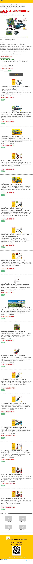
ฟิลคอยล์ (22, 521)
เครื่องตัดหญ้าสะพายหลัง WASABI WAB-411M (15, 308)
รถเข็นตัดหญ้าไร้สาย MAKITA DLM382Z (13, 379)
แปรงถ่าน (22, 530)
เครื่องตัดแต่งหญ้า (20, 15)
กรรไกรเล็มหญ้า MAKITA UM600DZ (12, 184)
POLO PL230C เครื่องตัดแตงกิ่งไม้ (11, 160)
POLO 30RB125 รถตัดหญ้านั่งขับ (11, 474)
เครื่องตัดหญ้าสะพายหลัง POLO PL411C (13, 260)
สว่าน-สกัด (8, 521)
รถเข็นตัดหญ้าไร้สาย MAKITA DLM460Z (13, 427)
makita (15, 15)
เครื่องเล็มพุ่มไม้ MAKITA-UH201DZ (12, 136)
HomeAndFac (3, 4)
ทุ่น (9, 530)
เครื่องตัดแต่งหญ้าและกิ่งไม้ (19, 6)
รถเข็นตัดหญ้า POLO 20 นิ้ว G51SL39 (13, 355)
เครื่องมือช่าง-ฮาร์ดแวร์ (18, 4)
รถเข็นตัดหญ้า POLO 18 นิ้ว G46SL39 (13, 332)
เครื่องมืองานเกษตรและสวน (6, 6)
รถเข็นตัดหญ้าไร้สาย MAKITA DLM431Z (13, 403)
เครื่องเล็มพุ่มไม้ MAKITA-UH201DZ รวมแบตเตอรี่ (16, 113)
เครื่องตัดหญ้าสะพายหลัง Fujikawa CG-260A (15, 284)
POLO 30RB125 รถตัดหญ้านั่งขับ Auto (13, 498)
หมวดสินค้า (9, 4)
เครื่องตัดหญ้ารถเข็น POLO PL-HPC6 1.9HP (15, 451)
